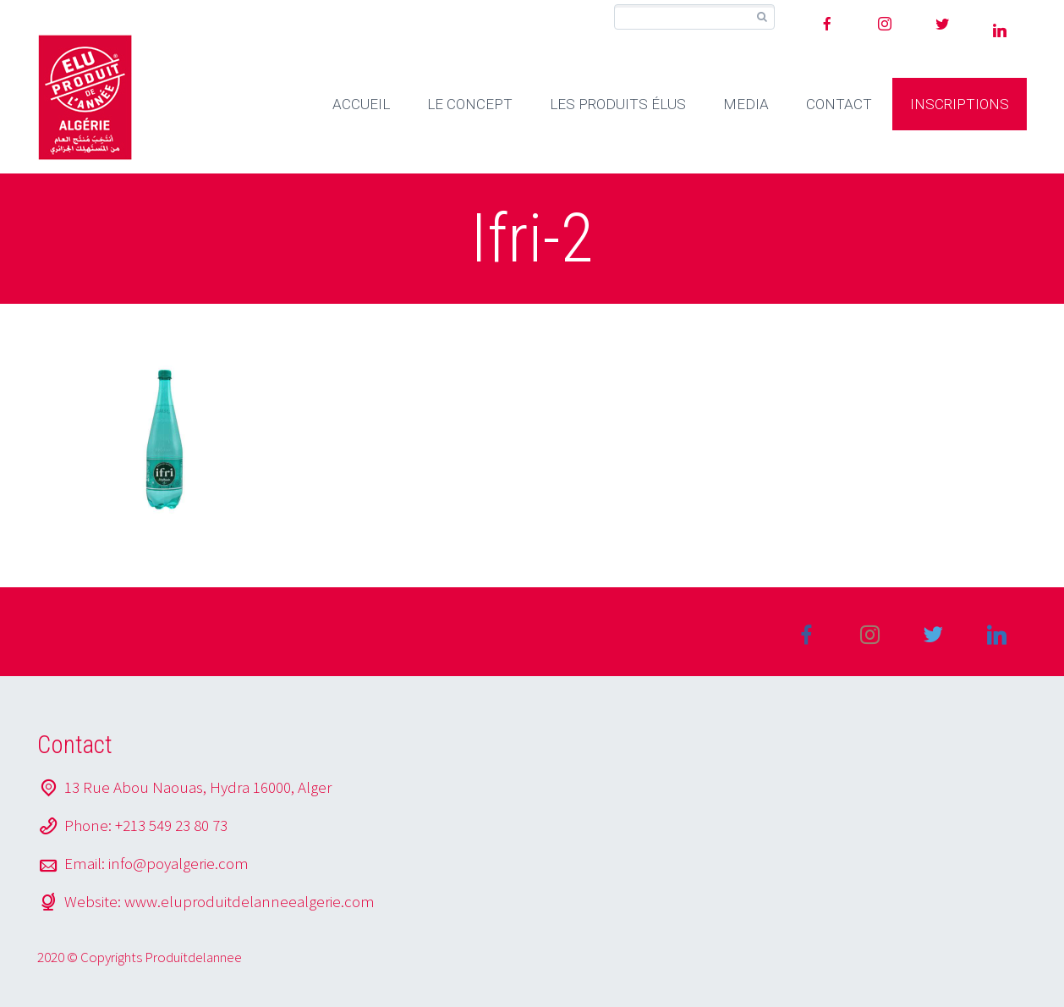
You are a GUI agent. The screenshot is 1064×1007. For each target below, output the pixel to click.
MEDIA (746, 104)
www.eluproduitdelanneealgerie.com (249, 901)
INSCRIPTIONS (959, 104)
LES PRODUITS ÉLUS (618, 104)
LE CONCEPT (470, 104)
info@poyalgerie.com (178, 863)
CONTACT (839, 104)
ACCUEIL (361, 104)
